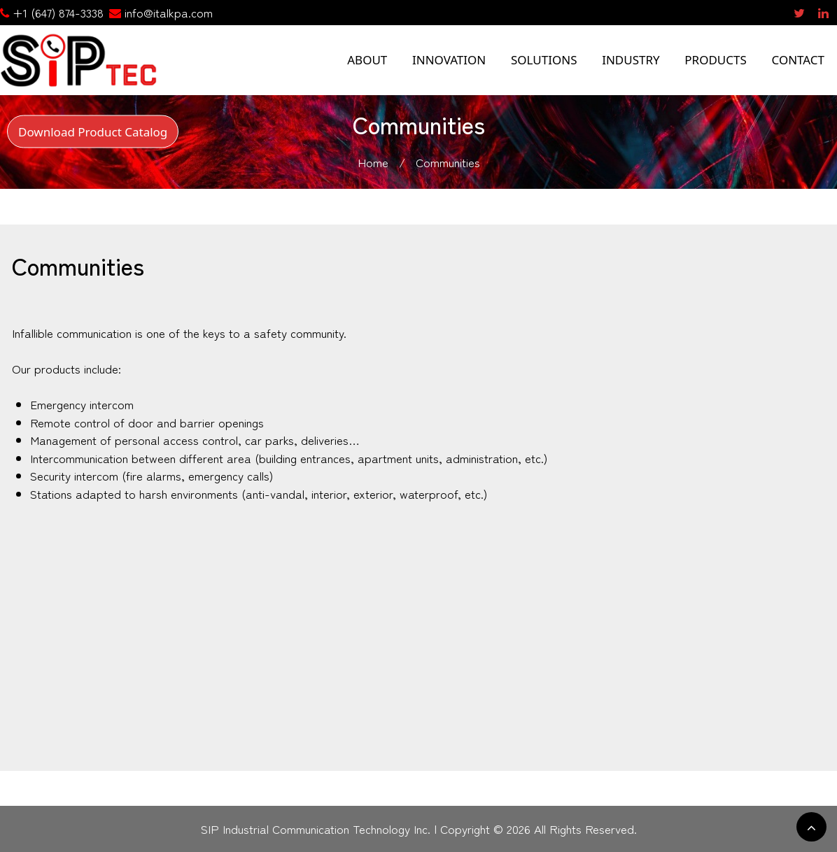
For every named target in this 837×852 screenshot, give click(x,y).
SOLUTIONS (544, 60)
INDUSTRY (631, 60)
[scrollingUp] (811, 827)
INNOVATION (449, 60)
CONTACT (797, 60)
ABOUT (367, 60)
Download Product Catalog (92, 131)
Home (373, 162)
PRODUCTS (715, 60)
